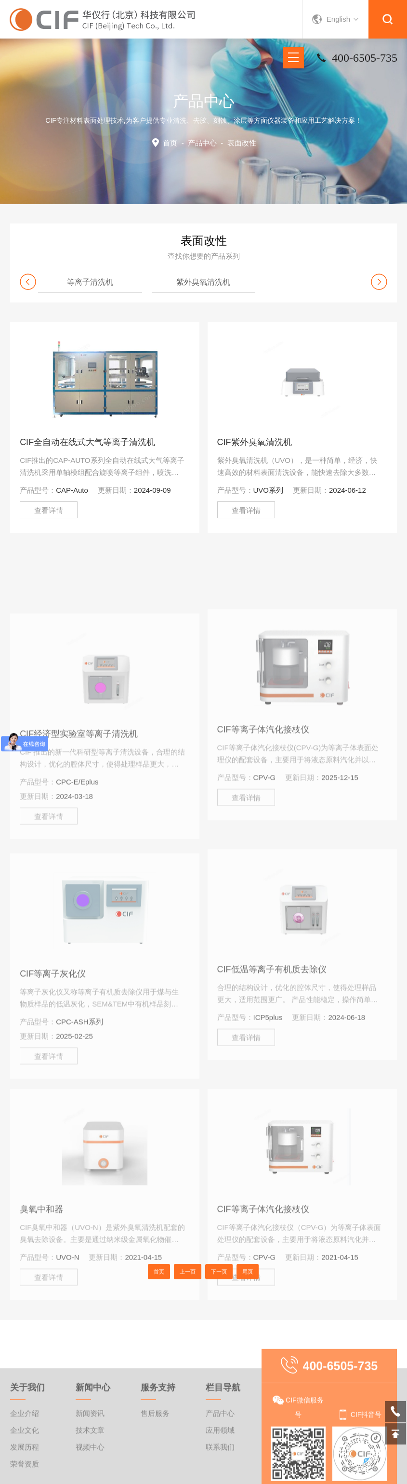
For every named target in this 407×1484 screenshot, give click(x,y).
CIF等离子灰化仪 (53, 1066)
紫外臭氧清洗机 (203, 282)
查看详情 (48, 510)
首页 (170, 143)
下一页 (214, 1271)
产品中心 (202, 143)
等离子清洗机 (90, 282)
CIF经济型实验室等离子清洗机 (79, 826)
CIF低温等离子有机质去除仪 (272, 1056)
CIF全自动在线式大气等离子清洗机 (87, 442)
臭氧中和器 (41, 1295)
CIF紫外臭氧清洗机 (254, 442)
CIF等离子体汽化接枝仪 (263, 816)
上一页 (193, 1271)
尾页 (231, 1271)
